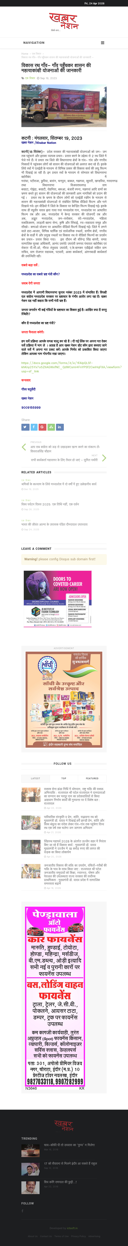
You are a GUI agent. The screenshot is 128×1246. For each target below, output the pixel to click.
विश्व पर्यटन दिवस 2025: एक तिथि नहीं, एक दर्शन (50, 504)
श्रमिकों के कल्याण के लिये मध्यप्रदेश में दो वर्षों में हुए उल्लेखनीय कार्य (58, 484)
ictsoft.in (72, 1228)
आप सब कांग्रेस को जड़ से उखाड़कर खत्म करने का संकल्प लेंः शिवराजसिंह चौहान (65, 449)
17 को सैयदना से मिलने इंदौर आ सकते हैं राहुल (70, 1164)
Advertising (94, 1236)
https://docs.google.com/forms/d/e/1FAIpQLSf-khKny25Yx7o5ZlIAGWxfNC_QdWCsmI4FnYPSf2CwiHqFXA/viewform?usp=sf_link (71, 367)
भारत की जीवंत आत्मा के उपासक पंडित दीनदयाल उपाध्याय (54, 525)
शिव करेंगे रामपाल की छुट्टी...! (60, 1182)
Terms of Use (61, 1236)
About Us (33, 1236)
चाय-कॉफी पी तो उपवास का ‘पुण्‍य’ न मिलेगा (69, 1145)
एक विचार (36, 54)
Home (24, 54)
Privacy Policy (78, 1236)
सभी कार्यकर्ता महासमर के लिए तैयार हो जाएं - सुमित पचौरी (64, 460)
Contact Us (46, 1236)
